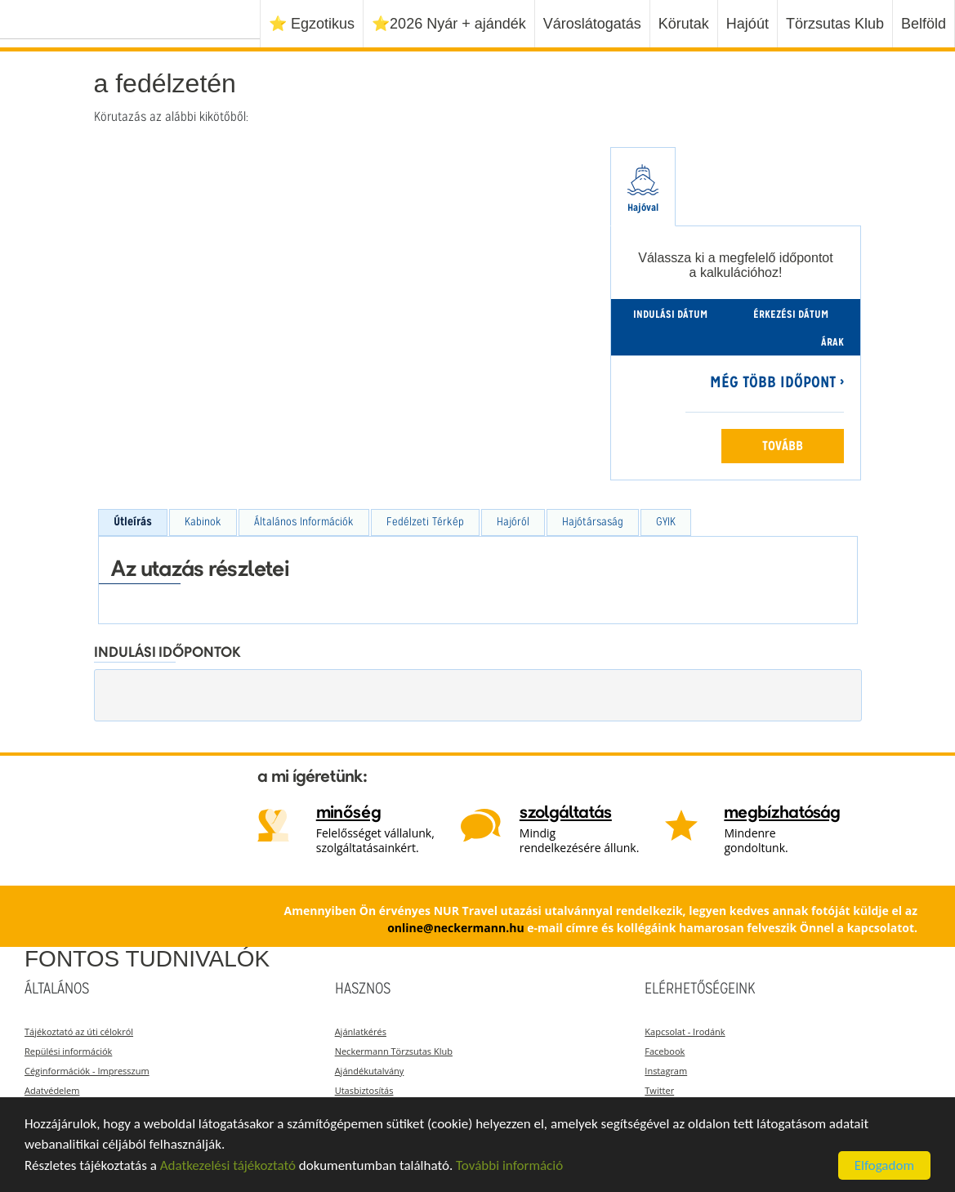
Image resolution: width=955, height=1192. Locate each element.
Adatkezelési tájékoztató (228, 1165)
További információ (509, 1165)
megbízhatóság (782, 813)
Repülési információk (68, 1051)
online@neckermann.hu (455, 927)
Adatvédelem (52, 1090)
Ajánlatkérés (360, 1031)
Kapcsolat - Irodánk (685, 1031)
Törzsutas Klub (835, 24)
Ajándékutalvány (369, 1071)
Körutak (683, 24)
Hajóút (747, 24)
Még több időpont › (777, 383)
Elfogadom (884, 1165)
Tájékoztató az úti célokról (79, 1031)
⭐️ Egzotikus (312, 24)
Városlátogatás (592, 24)
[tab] (643, 186)
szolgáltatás (566, 813)
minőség (349, 813)
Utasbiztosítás (364, 1090)
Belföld (923, 24)
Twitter (659, 1090)
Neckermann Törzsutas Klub (394, 1051)
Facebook (665, 1051)
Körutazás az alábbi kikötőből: (171, 117)
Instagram (666, 1071)
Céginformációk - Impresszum (87, 1071)
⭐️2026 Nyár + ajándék (449, 24)
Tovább (782, 446)
